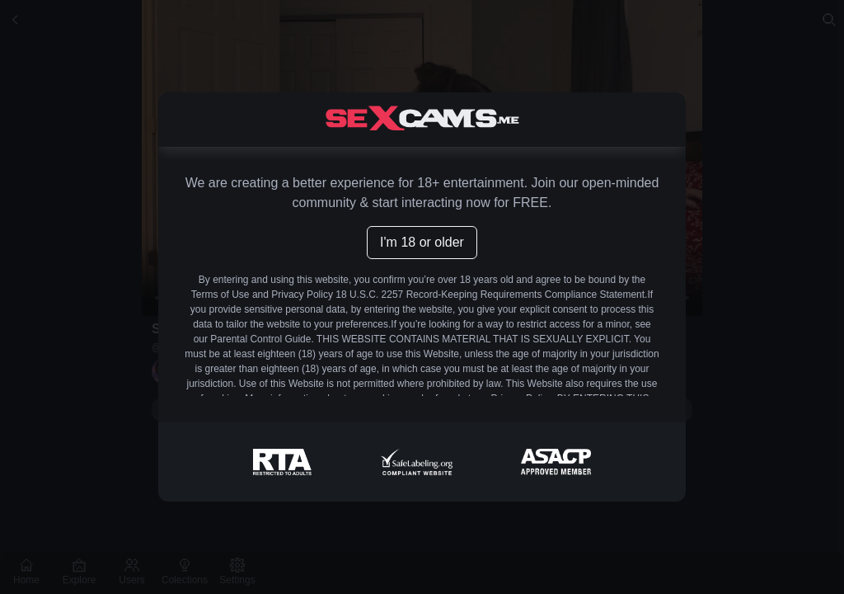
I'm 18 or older (422, 242)
